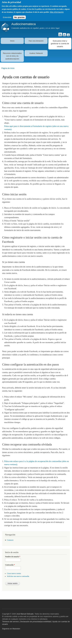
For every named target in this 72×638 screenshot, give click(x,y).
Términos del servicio (10, 622)
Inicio (12, 41)
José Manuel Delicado (25, 614)
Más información (57, 12)
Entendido (7, 17)
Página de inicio (7, 68)
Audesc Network (36, 53)
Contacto (10, 540)
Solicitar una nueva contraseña (18, 576)
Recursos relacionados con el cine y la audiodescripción (12, 56)
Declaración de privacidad (30, 622)
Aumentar (60, 34)
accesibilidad (46, 622)
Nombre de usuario (12, 557)
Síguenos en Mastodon (11, 629)
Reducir (68, 34)
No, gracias (19, 17)
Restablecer (64, 34)
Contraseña (10, 565)
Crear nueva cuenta (14, 573)
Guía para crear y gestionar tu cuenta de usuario (60, 43)
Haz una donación (36, 41)
